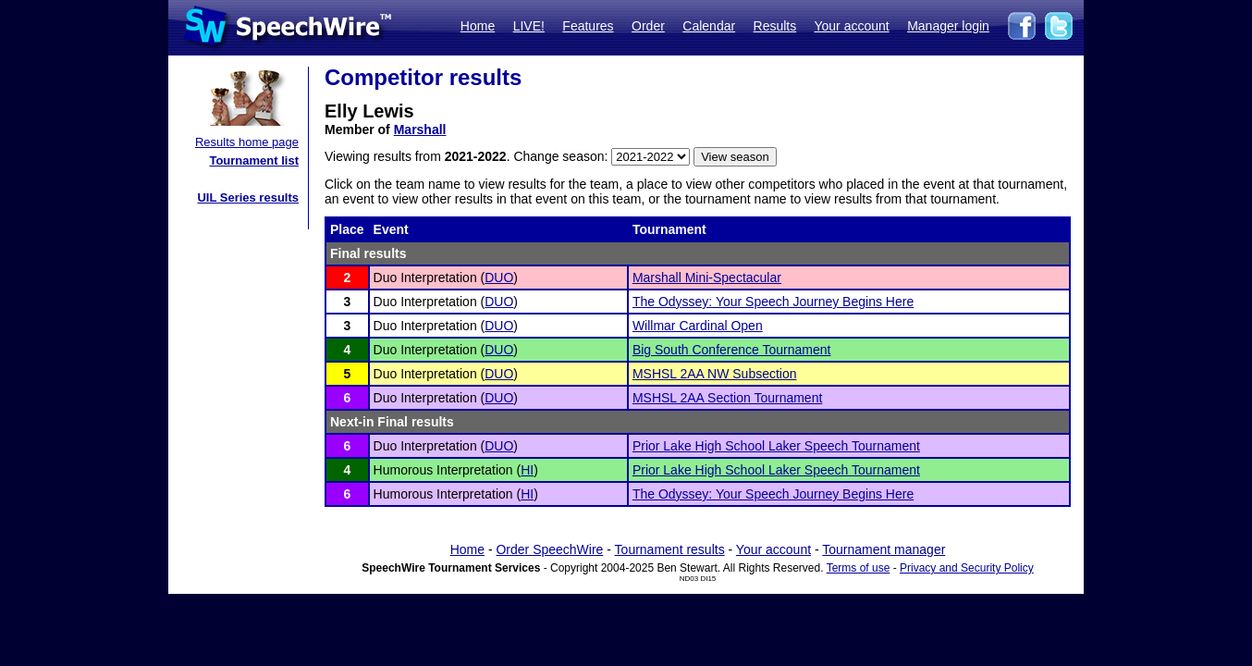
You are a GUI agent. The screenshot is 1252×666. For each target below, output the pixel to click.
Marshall (420, 129)
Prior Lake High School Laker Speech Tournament (776, 445)
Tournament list (254, 160)
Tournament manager (883, 549)
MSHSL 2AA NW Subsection (714, 373)
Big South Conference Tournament (731, 349)
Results (775, 25)
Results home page (247, 142)
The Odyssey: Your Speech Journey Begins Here (773, 301)
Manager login (948, 25)
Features (587, 25)
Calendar (708, 25)
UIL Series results (248, 197)
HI (527, 469)
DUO (499, 277)
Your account (851, 25)
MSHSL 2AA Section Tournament (727, 397)
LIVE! (529, 25)
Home (477, 25)
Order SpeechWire (549, 549)
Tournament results (670, 549)
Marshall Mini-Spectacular (706, 277)
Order (648, 25)
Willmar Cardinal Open (697, 325)
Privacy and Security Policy (967, 567)
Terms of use (858, 567)
